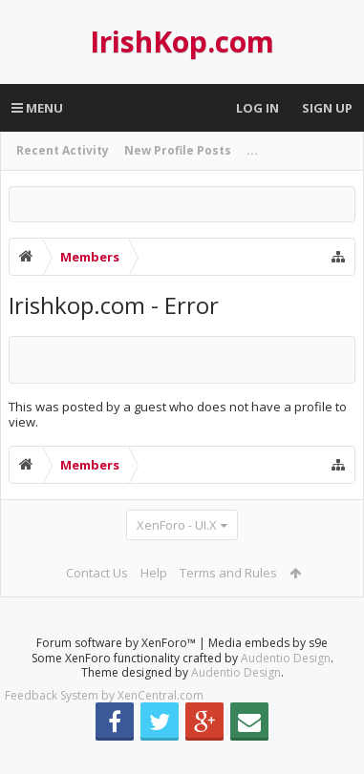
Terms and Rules (228, 572)
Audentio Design (286, 688)
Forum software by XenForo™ (117, 673)
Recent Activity (62, 150)
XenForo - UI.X (177, 524)
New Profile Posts (177, 150)
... (252, 150)
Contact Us (97, 572)
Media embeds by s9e (268, 673)
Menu (37, 108)
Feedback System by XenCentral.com (104, 726)
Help (153, 572)
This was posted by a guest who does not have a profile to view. (178, 414)
